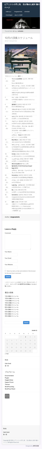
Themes (7, 384)
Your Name (8, 252)
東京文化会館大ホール (18, 163)
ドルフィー (15, 121)
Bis (12, 190)
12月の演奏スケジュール (19, 37)
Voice (19, 135)
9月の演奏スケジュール (11, 305)
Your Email (8, 258)
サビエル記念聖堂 (17, 79)
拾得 (13, 202)
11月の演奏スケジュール (12, 300)
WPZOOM (36, 446)
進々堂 (7, 365)
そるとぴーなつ (16, 109)
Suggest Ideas (9, 380)
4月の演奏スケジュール (11, 316)
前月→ (20, 76)
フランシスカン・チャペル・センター (23, 126)
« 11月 (7, 354)
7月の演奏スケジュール (11, 309)
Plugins (7, 378)
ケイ (13, 97)
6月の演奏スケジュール (11, 311)
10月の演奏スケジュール (12, 303)
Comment (8, 233)
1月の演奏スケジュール (11, 296)
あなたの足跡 (18, 15)
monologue (9, 15)
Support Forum (9, 382)
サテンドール (15, 86)
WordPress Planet (10, 389)
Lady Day (14, 185)
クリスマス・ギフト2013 (19, 130)
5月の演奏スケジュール (11, 314)
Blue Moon (15, 140)
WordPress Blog (9, 386)
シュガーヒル (15, 159)
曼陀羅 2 (14, 104)
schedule (27, 11)
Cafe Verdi (8, 363)
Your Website (9, 264)
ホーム (15, 31)
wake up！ (9, 11)
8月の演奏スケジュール (11, 307)
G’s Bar (14, 154)
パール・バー (15, 180)
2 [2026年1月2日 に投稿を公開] (25, 337)
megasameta (18, 11)
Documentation (9, 375)
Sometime (15, 175)
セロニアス (15, 116)
